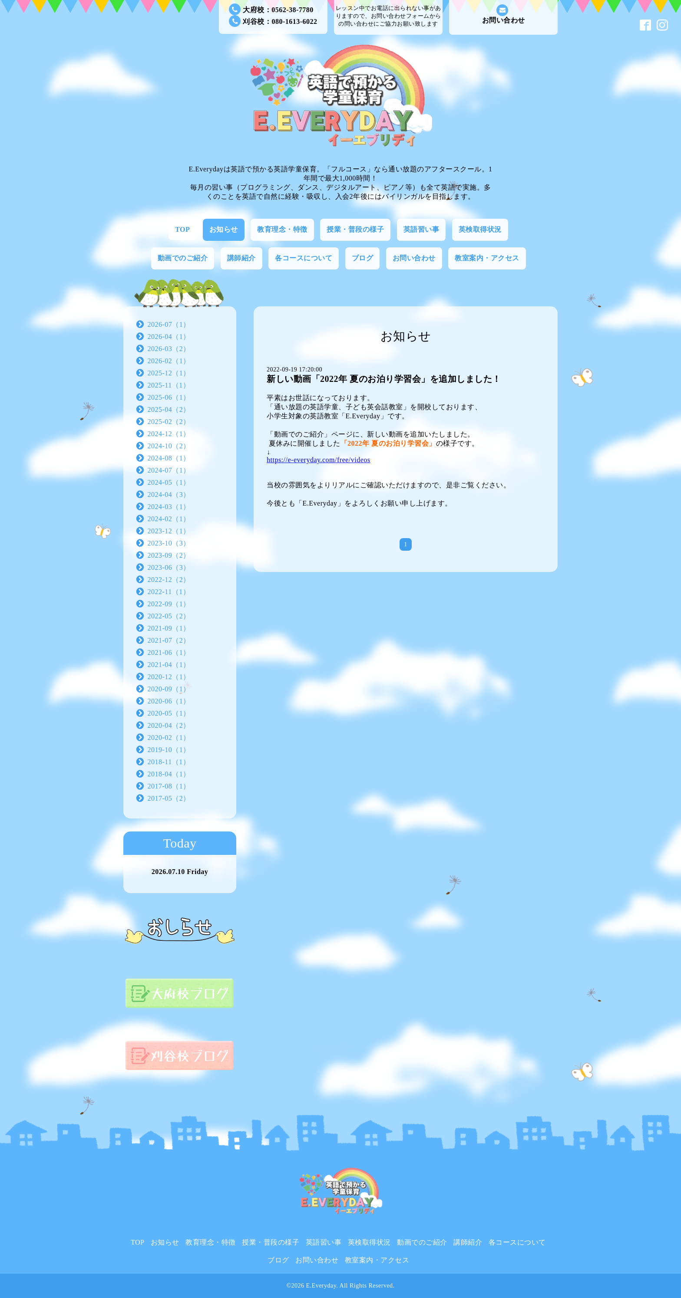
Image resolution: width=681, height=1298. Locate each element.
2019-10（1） (169, 749)
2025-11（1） (169, 385)
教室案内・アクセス (487, 258)
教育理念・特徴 (282, 229)
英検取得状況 (480, 229)
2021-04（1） (169, 664)
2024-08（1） (169, 458)
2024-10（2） (169, 446)
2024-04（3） (169, 494)
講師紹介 (241, 258)
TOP (182, 229)
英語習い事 (421, 229)
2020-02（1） (169, 737)
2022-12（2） (169, 579)
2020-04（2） (169, 725)
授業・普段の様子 (355, 229)
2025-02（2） (169, 421)
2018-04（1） (169, 774)
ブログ (363, 258)
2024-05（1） (169, 482)
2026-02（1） (169, 361)
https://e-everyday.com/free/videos (318, 459)
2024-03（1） (169, 506)
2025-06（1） (169, 397)
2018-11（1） (169, 762)
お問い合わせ (503, 14)
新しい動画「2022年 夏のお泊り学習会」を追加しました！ (384, 379)
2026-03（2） (169, 348)
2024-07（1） (169, 470)
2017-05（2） (169, 798)
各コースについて (303, 258)
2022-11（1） (169, 591)
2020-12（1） (169, 676)
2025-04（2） (169, 409)
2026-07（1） (169, 324)
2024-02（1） (169, 518)
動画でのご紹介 (183, 258)
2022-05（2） (169, 616)
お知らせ (223, 229)
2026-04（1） (169, 336)
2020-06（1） (169, 701)
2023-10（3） (169, 543)
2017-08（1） (169, 786)
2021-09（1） (169, 628)
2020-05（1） (169, 713)
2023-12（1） (169, 531)
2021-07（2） (169, 640)
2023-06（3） (169, 567)
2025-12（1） (169, 373)
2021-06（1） (169, 652)
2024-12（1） (169, 433)
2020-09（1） (169, 689)
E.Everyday (321, 1285)
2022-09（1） (169, 604)
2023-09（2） (169, 555)
